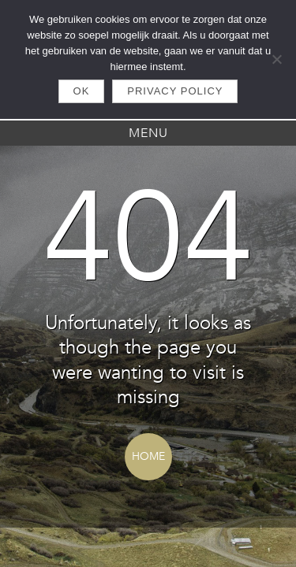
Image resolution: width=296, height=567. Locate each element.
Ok (81, 91)
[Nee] (276, 59)
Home (148, 456)
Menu (148, 133)
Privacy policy (175, 91)
